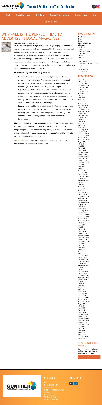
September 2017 (83, 265)
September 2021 (83, 180)
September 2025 (83, 91)
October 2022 (82, 160)
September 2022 (83, 162)
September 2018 (83, 241)
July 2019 (81, 223)
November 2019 (83, 217)
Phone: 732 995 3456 (51, 399)
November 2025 (83, 87)
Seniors (80, 67)
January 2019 (82, 233)
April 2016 (81, 290)
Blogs (80, 39)
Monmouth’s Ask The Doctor (59, 15)
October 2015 (82, 300)
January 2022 (82, 174)
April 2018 (81, 251)
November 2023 (83, 136)
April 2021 (81, 188)
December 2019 (83, 215)
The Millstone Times (23, 15)
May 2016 (81, 288)
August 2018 (82, 243)
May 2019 (81, 227)
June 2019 (81, 225)
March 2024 (82, 128)
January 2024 (82, 132)
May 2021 (81, 186)
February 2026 (83, 83)
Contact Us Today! (51, 22)
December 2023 (83, 134)
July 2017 (81, 269)
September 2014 (83, 324)
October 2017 (82, 263)
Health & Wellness (84, 51)
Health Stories (83, 53)
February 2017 (83, 271)
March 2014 (82, 334)
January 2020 (82, 213)
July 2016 (81, 284)
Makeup (81, 55)
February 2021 (83, 192)
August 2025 (82, 93)
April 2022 (81, 170)
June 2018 (81, 247)
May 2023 (81, 146)
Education (81, 45)
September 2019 (83, 221)
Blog (94, 15)
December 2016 (83, 276)
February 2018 (83, 255)
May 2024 (81, 124)
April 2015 (81, 310)
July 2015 (81, 306)
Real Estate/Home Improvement (88, 63)
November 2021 (83, 176)
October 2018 (82, 239)
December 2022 (83, 156)
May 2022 (81, 168)
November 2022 (83, 158)
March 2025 (82, 103)
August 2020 (82, 205)
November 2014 (83, 320)
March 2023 (82, 150)
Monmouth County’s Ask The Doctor (54, 391)
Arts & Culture (83, 37)
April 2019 (81, 229)
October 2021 (82, 178)
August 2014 (82, 326)
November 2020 (83, 199)
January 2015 (82, 316)
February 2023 (83, 152)
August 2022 (82, 164)
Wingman (35, 43)
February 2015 (83, 314)
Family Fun (81, 47)
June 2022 (81, 166)
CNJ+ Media (40, 15)
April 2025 (81, 101)
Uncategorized (83, 71)
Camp (80, 41)
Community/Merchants (86, 43)
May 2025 (81, 99)
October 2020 (82, 201)
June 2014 (81, 330)
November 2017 (83, 261)
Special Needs (83, 69)
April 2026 (81, 79)
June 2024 (81, 122)
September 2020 (83, 203)
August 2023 (82, 142)
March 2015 (82, 312)
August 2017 (82, 267)
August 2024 (82, 118)
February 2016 (83, 294)
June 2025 (81, 97)
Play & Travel (82, 61)
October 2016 (82, 280)
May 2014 (81, 332)
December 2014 (83, 318)
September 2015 (83, 302)
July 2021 (81, 182)
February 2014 (83, 336)
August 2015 (82, 304)
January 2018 (82, 257)
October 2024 (82, 114)
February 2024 (83, 130)
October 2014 (82, 322)
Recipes (80, 65)
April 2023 (81, 148)
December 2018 (83, 235)
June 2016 (81, 286)
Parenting (81, 57)
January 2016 (82, 296)
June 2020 (81, 207)
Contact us (18, 140)
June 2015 (81, 308)
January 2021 (82, 195)
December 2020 (83, 197)
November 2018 (83, 237)
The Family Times (81, 15)
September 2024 (83, 116)
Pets (79, 59)
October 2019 (82, 219)
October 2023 (82, 138)
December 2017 (83, 259)
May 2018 (81, 249)
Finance (80, 49)
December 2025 (83, 85)
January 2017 (82, 273)
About (8, 15)
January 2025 (82, 107)
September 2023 (83, 140)
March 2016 (82, 292)
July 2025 (81, 95)
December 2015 (83, 298)
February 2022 (83, 172)
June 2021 (81, 184)
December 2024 (83, 109)
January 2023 (82, 154)
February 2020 (83, 211)
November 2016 (83, 278)
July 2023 (81, 144)
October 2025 (82, 89)
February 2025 (83, 105)
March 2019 (82, 231)
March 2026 (82, 81)
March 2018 (82, 253)
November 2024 (83, 111)
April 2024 (81, 126)
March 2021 (82, 190)
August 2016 (82, 282)
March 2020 (82, 209)
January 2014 (82, 338)
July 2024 (81, 120)
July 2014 (81, 328)
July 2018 (81, 245)
